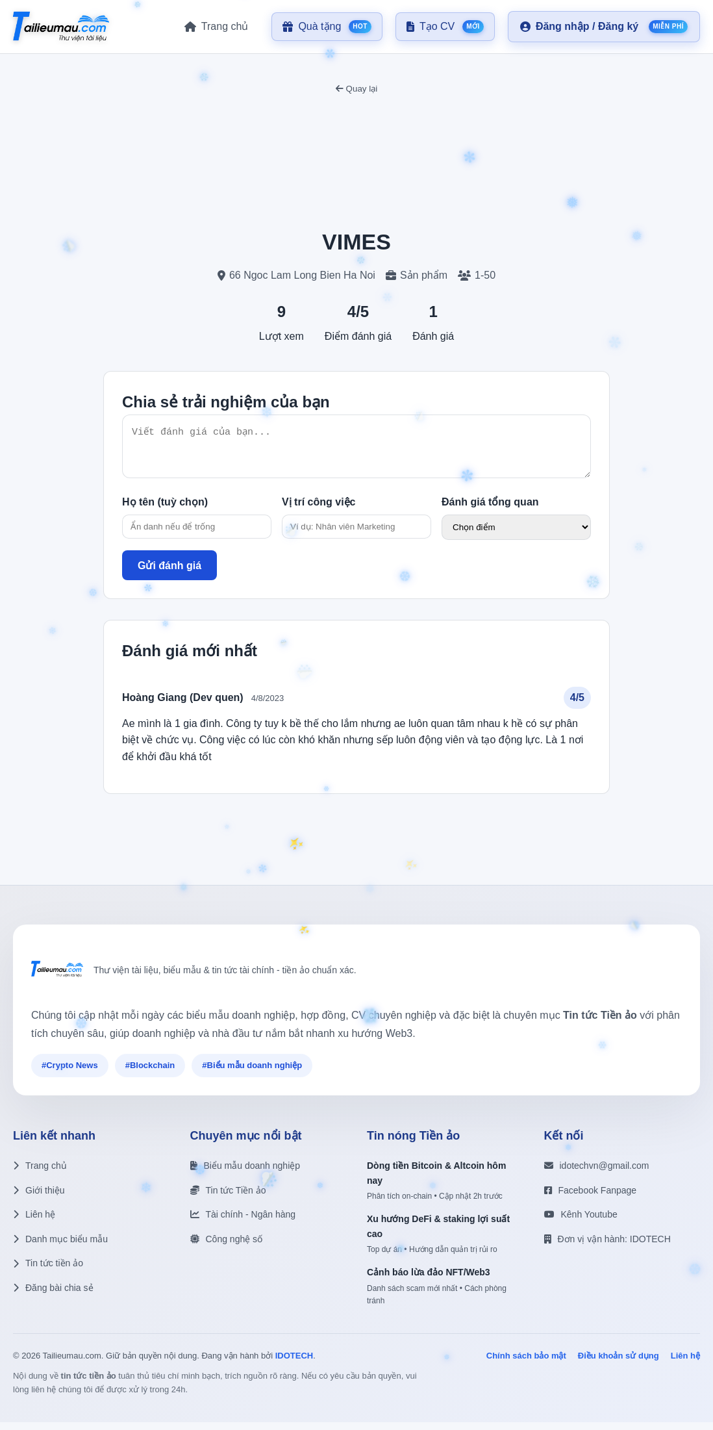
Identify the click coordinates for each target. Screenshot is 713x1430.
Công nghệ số (226, 1247)
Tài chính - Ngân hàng (243, 1222)
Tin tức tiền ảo (48, 1271)
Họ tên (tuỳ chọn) (165, 509)
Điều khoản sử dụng (618, 1363)
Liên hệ (34, 1222)
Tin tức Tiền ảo (228, 1198)
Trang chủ (40, 1173)
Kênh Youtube (581, 1222)
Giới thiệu (39, 1198)
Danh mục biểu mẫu (60, 1247)
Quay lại (356, 89)
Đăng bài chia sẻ (53, 1295)
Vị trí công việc (318, 509)
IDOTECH (294, 1363)
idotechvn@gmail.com (596, 1173)
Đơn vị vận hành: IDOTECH (607, 1247)
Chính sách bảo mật (526, 1363)
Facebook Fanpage (590, 1198)
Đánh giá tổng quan (490, 509)
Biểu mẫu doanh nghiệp (245, 1173)
